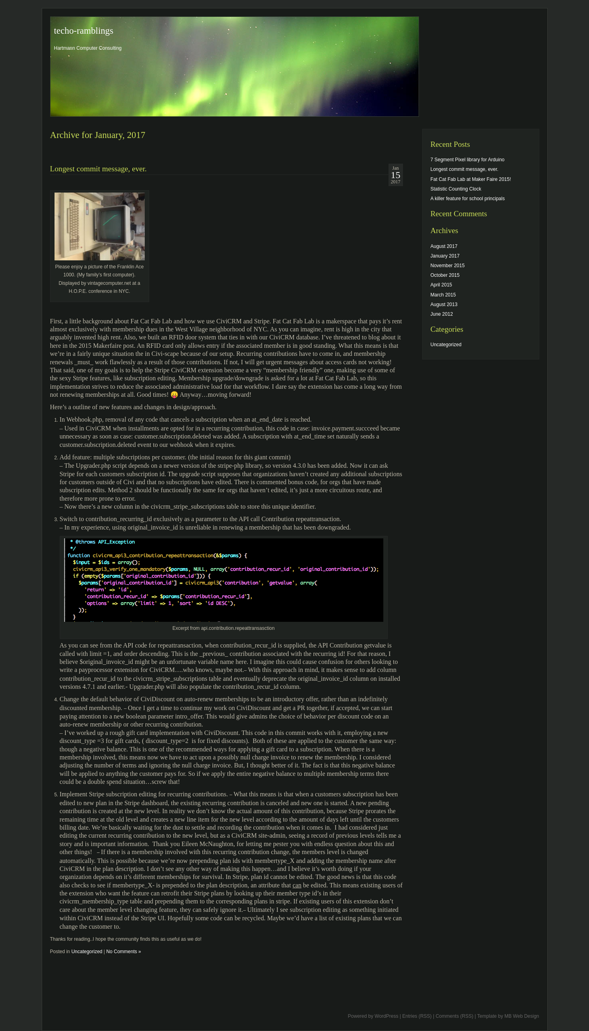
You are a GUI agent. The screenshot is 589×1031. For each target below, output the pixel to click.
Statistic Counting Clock (456, 189)
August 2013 (444, 304)
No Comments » (123, 951)
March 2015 (443, 295)
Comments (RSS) (454, 1016)
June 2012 (442, 314)
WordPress (386, 1016)
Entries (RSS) (416, 1016)
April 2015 (441, 285)
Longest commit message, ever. (98, 168)
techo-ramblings (83, 31)
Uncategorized (86, 951)
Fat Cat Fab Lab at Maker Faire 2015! (471, 179)
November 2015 (448, 265)
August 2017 (444, 246)
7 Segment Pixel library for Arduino (468, 159)
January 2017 (445, 256)
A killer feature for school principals (468, 198)
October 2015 (445, 275)
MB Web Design (521, 1016)
